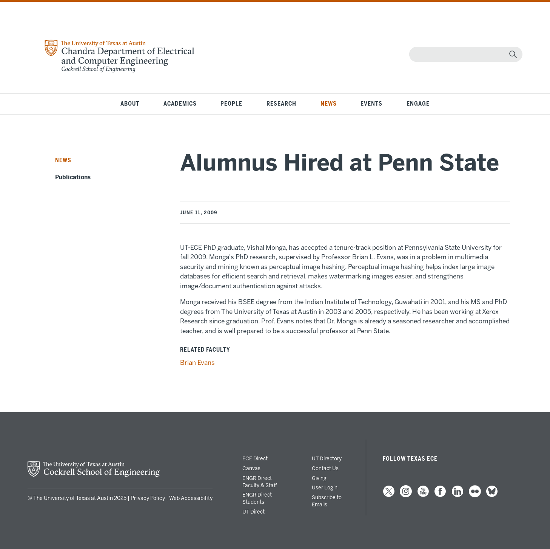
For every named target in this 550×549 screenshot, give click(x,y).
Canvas (251, 468)
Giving (319, 478)
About (129, 103)
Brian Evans (197, 362)
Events (371, 103)
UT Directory (327, 458)
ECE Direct (255, 458)
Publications (73, 177)
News (328, 103)
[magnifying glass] (513, 54)
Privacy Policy (148, 498)
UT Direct (253, 512)
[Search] (464, 54)
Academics (180, 103)
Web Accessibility (191, 498)
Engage (418, 103)
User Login (324, 487)
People (231, 103)
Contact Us (325, 468)
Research (281, 103)
